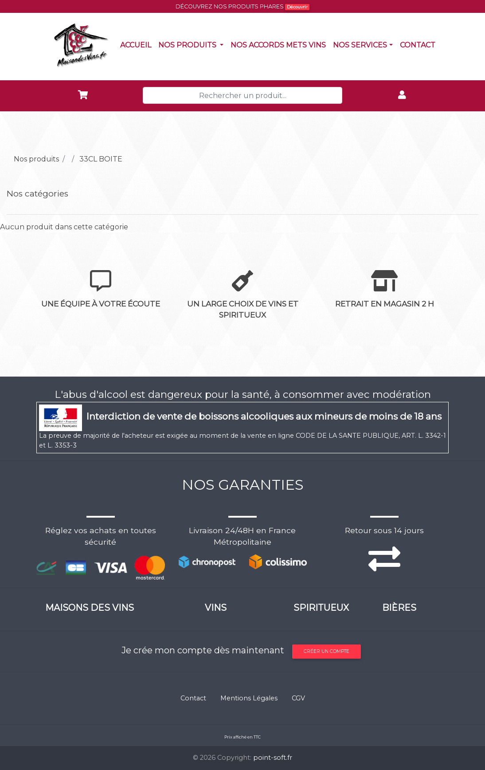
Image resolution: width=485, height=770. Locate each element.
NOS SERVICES (360, 45)
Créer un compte (326, 651)
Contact (419, 44)
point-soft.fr (272, 758)
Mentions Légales (249, 698)
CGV (298, 698)
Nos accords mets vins (280, 44)
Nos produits (192, 44)
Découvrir (297, 6)
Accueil (137, 44)
